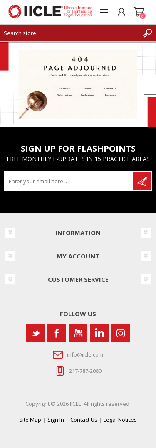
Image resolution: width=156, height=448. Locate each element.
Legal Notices (120, 419)
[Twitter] (35, 333)
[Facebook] (56, 333)
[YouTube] (78, 333)
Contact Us (110, 88)
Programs (110, 95)
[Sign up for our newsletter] (69, 181)
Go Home (64, 88)
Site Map (30, 419)
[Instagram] (120, 333)
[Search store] (69, 33)
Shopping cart (139, 12)
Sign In (55, 419)
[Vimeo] (99, 333)
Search (88, 88)
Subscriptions (64, 95)
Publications (87, 95)
